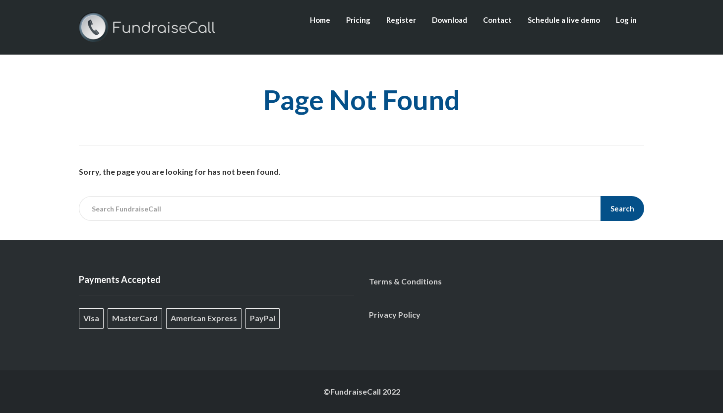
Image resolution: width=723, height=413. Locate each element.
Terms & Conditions (405, 281)
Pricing (358, 19)
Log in (626, 19)
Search (622, 208)
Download (449, 19)
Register (401, 19)
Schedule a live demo (564, 19)
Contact (497, 19)
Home (320, 19)
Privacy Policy (395, 314)
